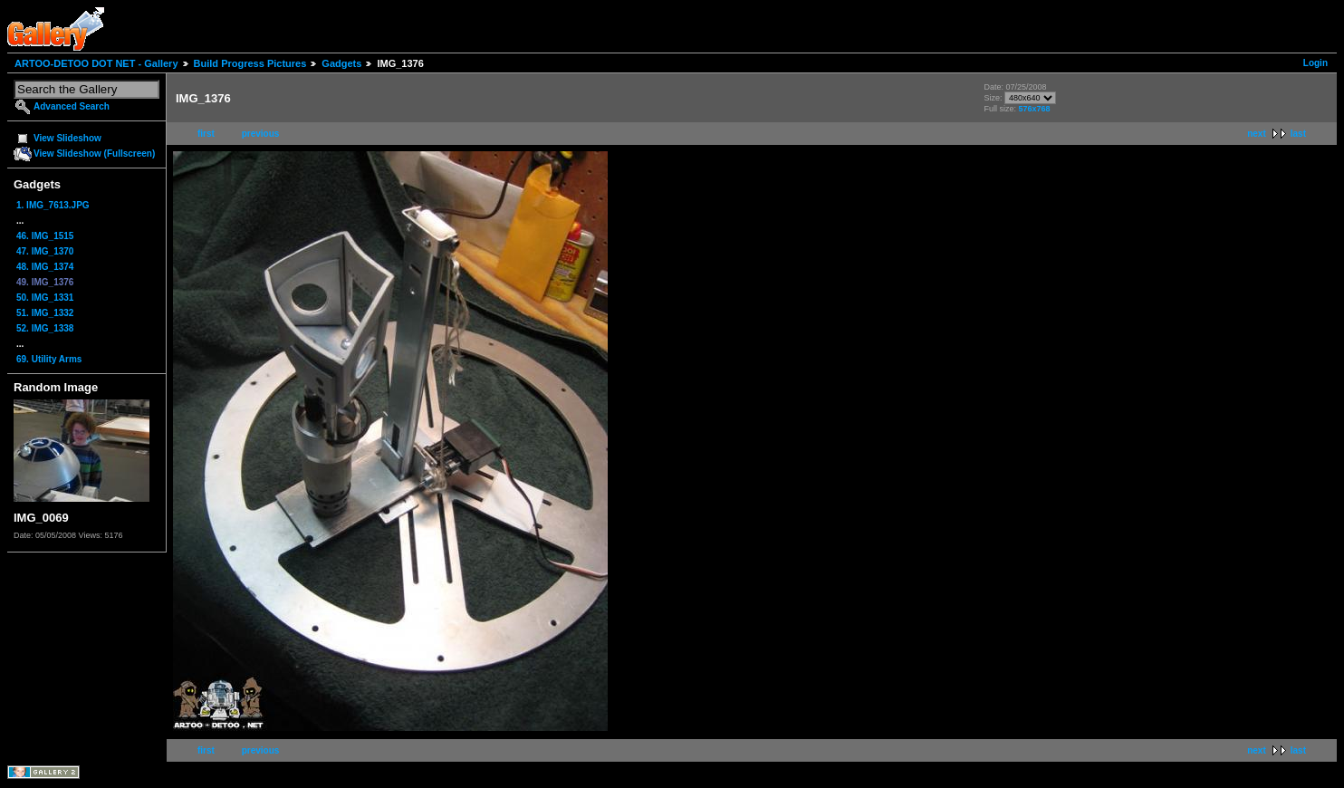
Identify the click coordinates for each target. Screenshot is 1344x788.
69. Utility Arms (49, 359)
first (206, 134)
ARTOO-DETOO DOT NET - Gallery (96, 63)
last (1298, 134)
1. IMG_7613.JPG (53, 205)
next (1256, 134)
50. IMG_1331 (44, 298)
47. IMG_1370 (44, 251)
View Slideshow (67, 138)
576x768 (1034, 108)
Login (1315, 63)
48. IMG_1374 (44, 267)
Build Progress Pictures (250, 63)
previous (261, 134)
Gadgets (341, 63)
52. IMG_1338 (44, 328)
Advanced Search (72, 106)
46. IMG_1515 (44, 236)
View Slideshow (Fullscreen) (94, 154)
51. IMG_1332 (44, 313)
